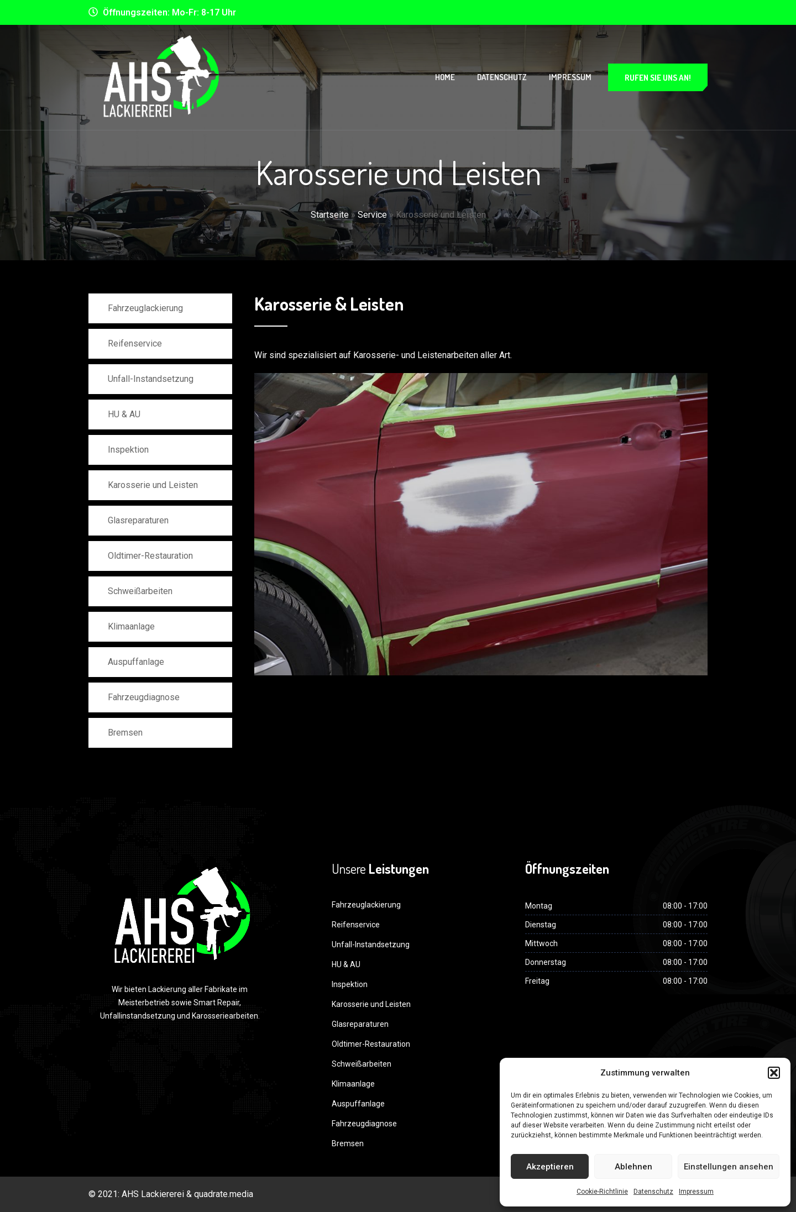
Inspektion (128, 449)
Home (445, 77)
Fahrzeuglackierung (145, 308)
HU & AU (124, 414)
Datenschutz (653, 1191)
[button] (773, 1072)
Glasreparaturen (138, 520)
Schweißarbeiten (140, 591)
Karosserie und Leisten (153, 485)
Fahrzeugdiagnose (144, 697)
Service (372, 214)
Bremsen (125, 732)
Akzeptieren (550, 1167)
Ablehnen (633, 1167)
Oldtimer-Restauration (150, 555)
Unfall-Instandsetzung (150, 379)
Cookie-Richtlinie (602, 1191)
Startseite (330, 214)
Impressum (696, 1191)
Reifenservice (135, 343)
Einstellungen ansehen (728, 1167)
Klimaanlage (131, 626)
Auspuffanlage (136, 662)
